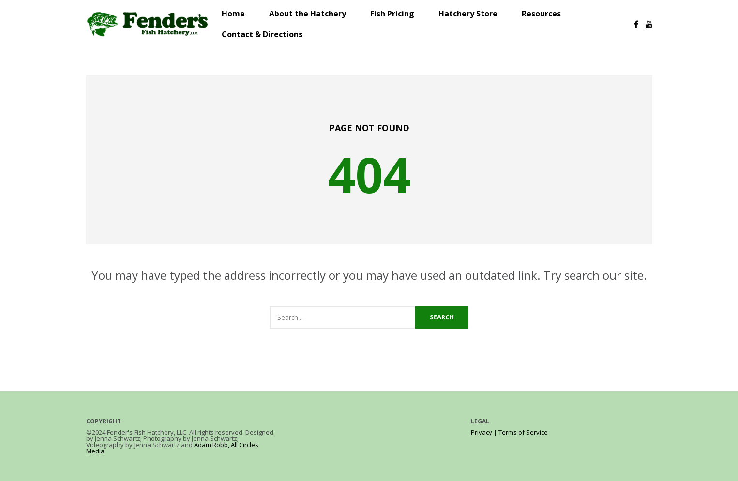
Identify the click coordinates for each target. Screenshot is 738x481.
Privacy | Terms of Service (509, 432)
